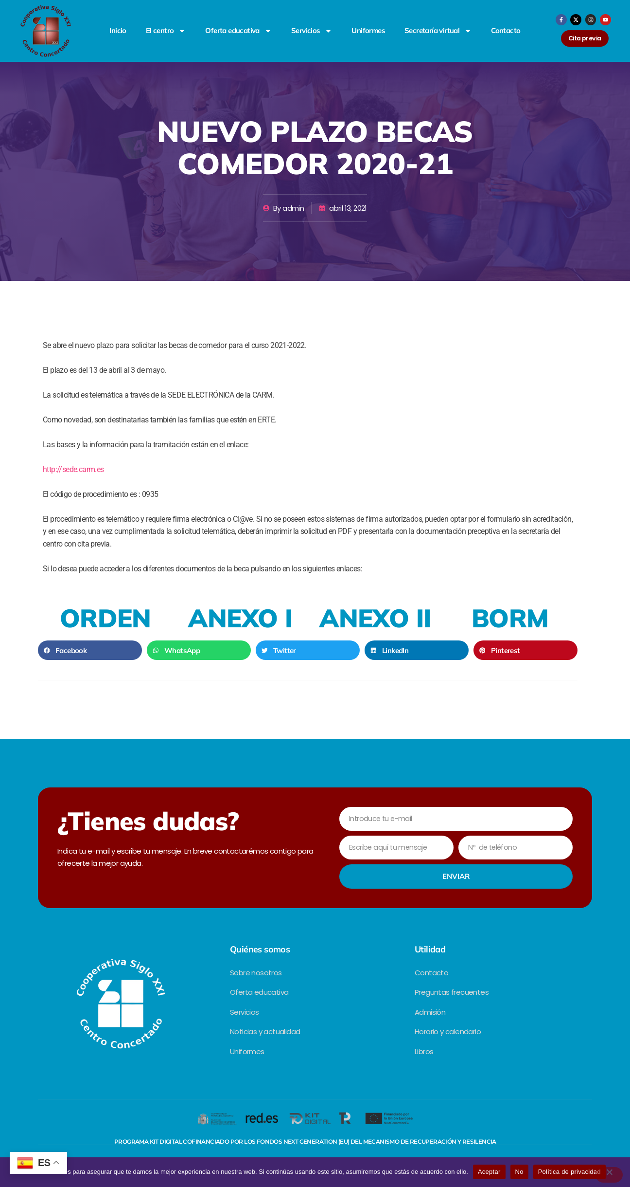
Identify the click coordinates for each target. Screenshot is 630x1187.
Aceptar (489, 1171)
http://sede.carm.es (73, 469)
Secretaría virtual (438, 30)
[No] (609, 1175)
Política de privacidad (569, 1171)
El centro (166, 30)
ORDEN (105, 618)
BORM (510, 618)
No (519, 1171)
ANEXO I (240, 618)
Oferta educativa (238, 30)
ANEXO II (375, 618)
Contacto (505, 30)
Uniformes (368, 30)
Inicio (117, 30)
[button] (90, 650)
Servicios (311, 30)
